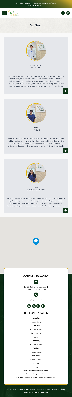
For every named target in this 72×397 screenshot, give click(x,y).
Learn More (39, 5)
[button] (4, 13)
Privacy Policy (55, 389)
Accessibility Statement (43, 389)
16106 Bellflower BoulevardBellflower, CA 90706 (36, 288)
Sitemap (63, 389)
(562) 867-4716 (36, 300)
